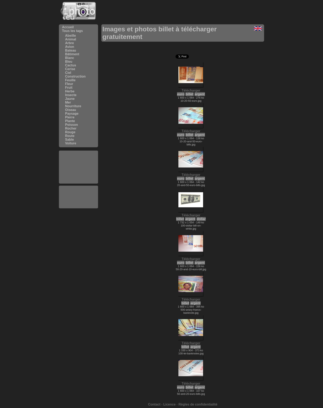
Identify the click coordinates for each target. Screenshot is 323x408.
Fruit (69, 87)
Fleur (69, 84)
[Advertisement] (78, 167)
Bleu (68, 61)
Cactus (70, 65)
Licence (169, 404)
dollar (201, 219)
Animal (70, 39)
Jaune (70, 98)
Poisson (71, 124)
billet (189, 94)
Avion (69, 46)
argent (200, 94)
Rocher (70, 128)
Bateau (70, 50)
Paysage (71, 113)
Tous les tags (72, 31)
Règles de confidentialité (198, 404)
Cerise (70, 69)
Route (69, 136)
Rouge (70, 132)
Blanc (69, 58)
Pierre (69, 117)
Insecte (70, 95)
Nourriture (73, 106)
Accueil (68, 27)
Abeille (70, 35)
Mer (68, 102)
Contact (154, 404)
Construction (75, 76)
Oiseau (70, 110)
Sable (69, 139)
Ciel (68, 72)
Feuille (70, 80)
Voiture (70, 143)
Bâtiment (72, 54)
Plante (70, 121)
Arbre (69, 43)
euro (180, 94)
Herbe (69, 91)
